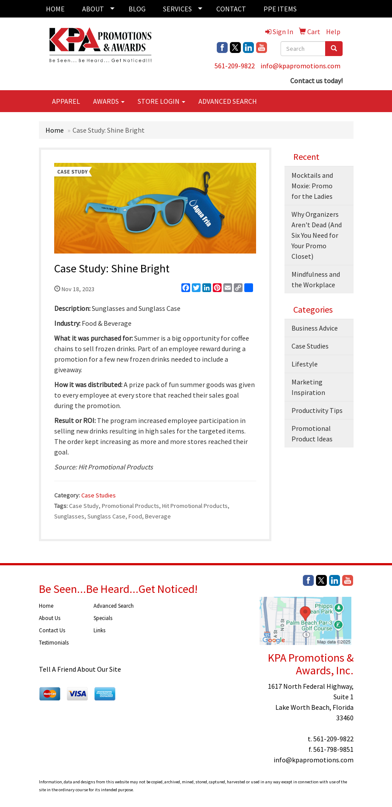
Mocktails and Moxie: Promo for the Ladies (312, 186)
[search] (334, 48)
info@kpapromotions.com (300, 65)
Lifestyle (304, 363)
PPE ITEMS (280, 8)
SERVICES (177, 8)
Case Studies (98, 495)
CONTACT (231, 8)
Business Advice (314, 328)
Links (99, 630)
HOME (55, 8)
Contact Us (52, 630)
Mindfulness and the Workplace (315, 279)
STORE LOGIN (161, 101)
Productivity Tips (317, 410)
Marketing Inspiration (308, 387)
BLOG (137, 8)
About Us (49, 618)
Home (54, 130)
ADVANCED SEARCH (227, 101)
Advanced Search (114, 606)
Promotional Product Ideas (312, 433)
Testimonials (54, 642)
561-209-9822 (235, 65)
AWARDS (109, 101)
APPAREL (66, 101)
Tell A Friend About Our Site (80, 669)
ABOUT (93, 8)
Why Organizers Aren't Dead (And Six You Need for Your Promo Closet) (316, 235)
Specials (103, 618)
